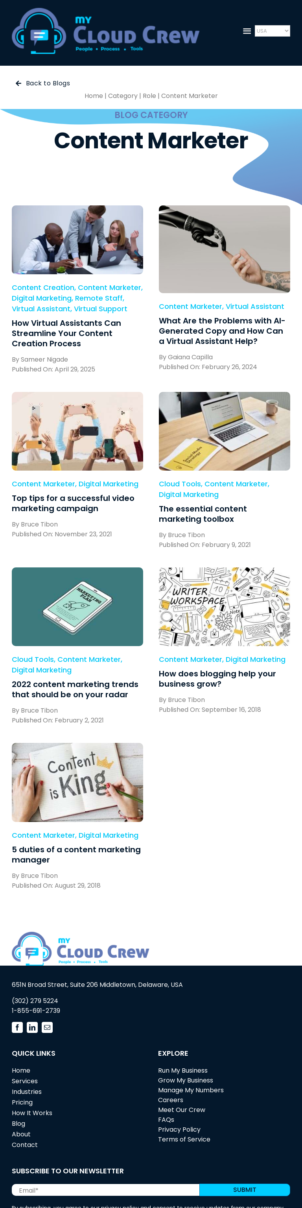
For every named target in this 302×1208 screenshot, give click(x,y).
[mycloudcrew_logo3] (106, 11)
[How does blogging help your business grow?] (224, 573)
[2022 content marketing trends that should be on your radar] (77, 573)
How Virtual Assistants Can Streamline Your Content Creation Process (66, 333)
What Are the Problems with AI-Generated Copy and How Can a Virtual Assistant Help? (222, 331)
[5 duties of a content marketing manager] (77, 748)
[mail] (47, 1027)
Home (94, 95)
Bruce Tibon (39, 524)
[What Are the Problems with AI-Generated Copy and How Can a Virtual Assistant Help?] (224, 211)
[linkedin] (32, 1027)
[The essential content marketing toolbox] (224, 397)
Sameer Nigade (44, 359)
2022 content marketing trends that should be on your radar (75, 689)
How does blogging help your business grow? (217, 678)
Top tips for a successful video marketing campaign (73, 503)
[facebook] (17, 1027)
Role (149, 95)
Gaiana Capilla (190, 357)
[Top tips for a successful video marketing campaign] (77, 397)
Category (123, 95)
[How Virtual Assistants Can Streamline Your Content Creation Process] (77, 211)
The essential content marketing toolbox (203, 514)
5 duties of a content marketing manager (76, 854)
